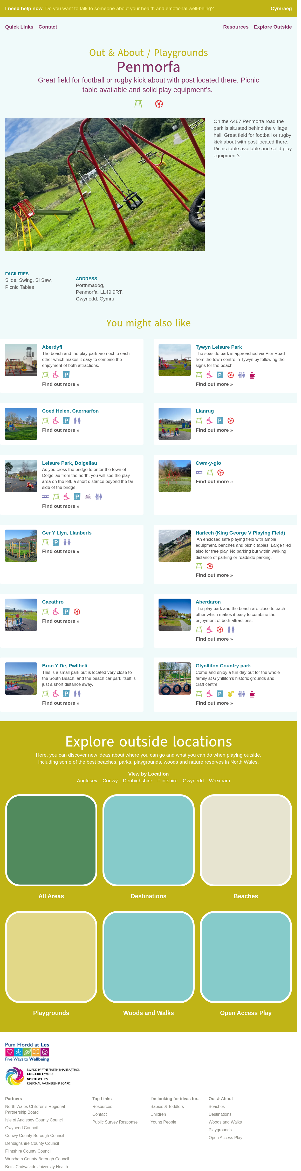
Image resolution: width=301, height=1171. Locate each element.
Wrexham (219, 780)
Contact (48, 27)
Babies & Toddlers (167, 1106)
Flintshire (168, 780)
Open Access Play (225, 1137)
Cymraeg (281, 8)
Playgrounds (220, 1130)
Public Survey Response (115, 1122)
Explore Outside (273, 27)
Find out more (60, 384)
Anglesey (87, 780)
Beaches (217, 1106)
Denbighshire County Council (32, 1143)
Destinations (220, 1114)
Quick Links (19, 27)
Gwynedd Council (21, 1128)
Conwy (110, 780)
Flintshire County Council (28, 1151)
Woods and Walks (225, 1122)
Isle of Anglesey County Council (34, 1120)
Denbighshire (137, 780)
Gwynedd (193, 780)
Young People (163, 1122)
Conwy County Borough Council (34, 1135)
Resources (236, 27)
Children (158, 1114)
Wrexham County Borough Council (37, 1159)
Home (148, 27)
